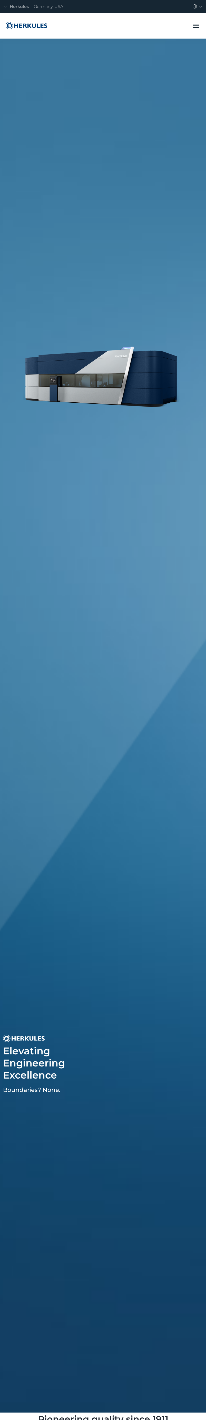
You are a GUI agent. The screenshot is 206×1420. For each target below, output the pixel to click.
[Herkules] (25, 25)
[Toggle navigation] (34, 6)
